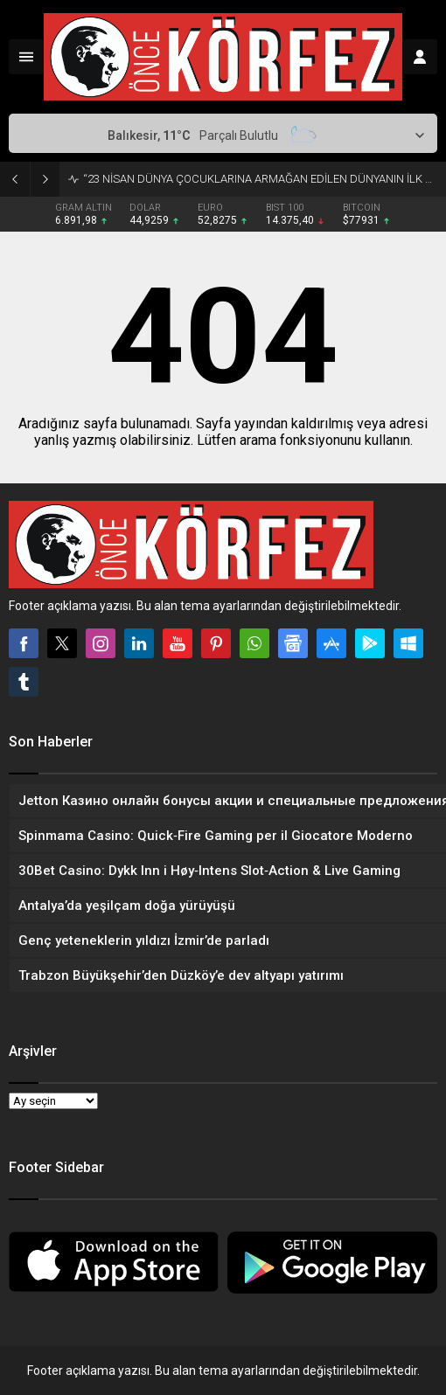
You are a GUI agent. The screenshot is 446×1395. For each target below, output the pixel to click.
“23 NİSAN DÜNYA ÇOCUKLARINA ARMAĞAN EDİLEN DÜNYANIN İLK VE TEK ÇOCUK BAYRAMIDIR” (260, 178)
